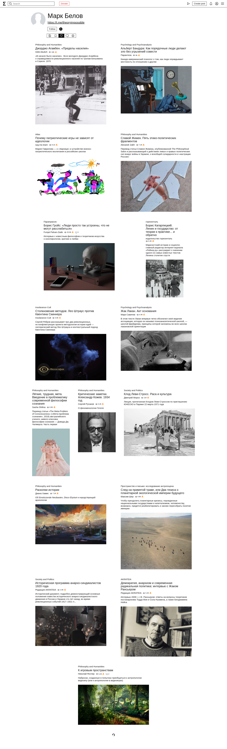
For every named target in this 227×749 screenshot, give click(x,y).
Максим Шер (127, 496)
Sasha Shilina (38, 407)
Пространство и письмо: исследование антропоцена (147, 486)
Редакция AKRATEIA (45, 589)
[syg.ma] (4, 4)
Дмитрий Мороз (132, 397)
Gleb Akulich (41, 52)
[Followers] (61, 29)
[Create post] (199, 4)
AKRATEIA (126, 579)
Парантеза (126, 55)
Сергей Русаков (86, 404)
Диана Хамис (42, 493)
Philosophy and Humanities (48, 44)
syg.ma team (41, 145)
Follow (52, 29)
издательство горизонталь (159, 238)
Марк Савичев (128, 314)
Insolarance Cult (43, 307)
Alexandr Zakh (128, 145)
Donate (64, 3)
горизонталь (152, 221)
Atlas (37, 134)
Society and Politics (133, 390)
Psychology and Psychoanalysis (136, 44)
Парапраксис (50, 221)
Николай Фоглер (86, 674)
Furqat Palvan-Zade (53, 232)
